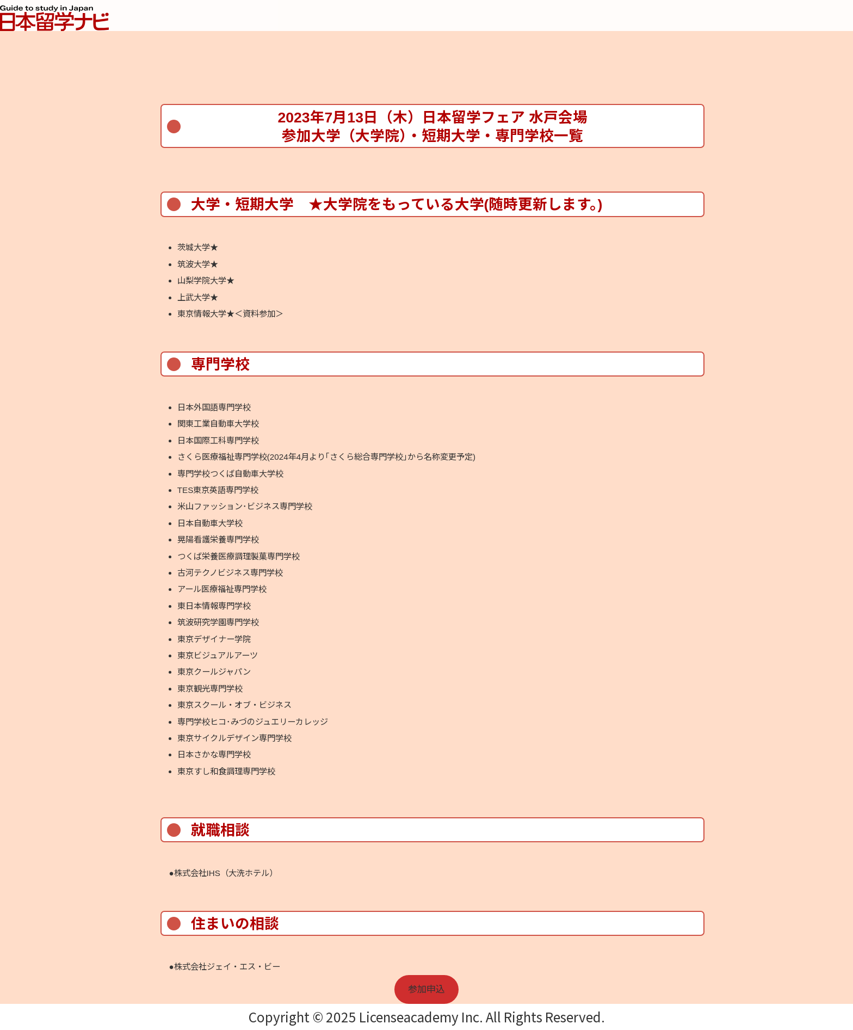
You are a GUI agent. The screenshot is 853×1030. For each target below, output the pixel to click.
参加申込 (426, 989)
